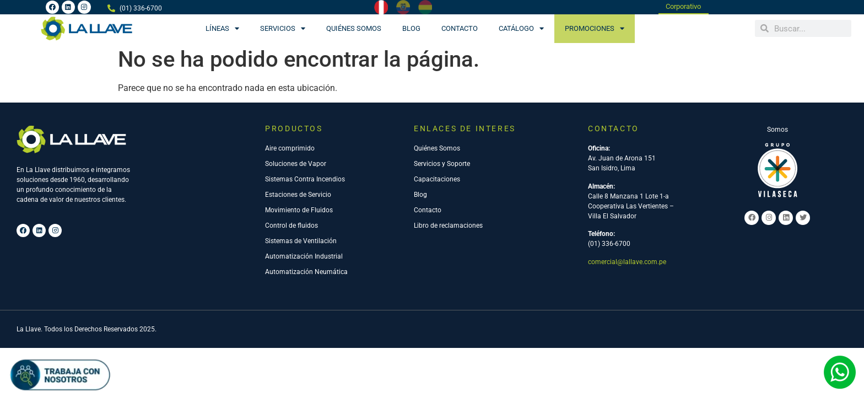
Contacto (459, 28)
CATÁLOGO (521, 28)
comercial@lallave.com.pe (627, 262)
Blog (411, 28)
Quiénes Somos (353, 28)
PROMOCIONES (594, 28)
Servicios (282, 28)
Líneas (222, 28)
